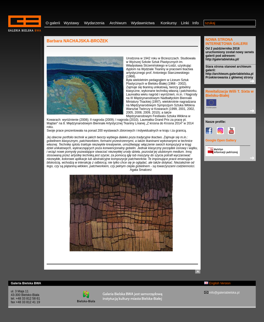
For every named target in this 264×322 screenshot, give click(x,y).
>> (229, 81)
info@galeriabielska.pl (224, 292)
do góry (197, 271)
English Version (217, 283)
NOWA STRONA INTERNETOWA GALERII (226, 41)
